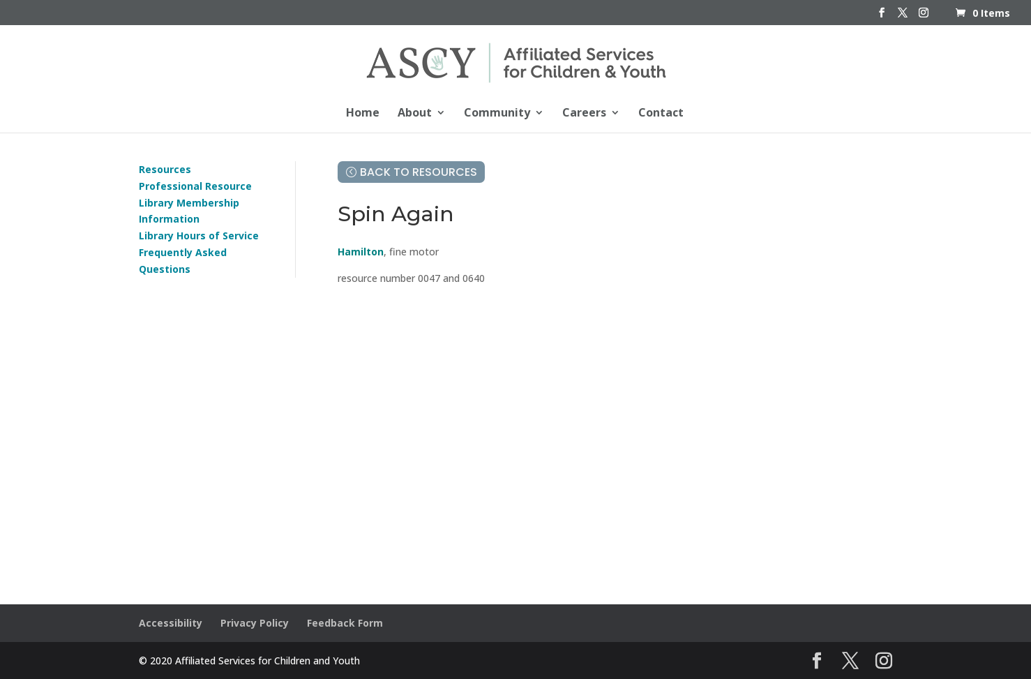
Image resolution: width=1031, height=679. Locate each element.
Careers (584, 113)
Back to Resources (418, 172)
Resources (165, 169)
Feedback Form (345, 622)
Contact (661, 113)
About (415, 113)
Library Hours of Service (199, 235)
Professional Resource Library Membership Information (195, 202)
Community (497, 113)
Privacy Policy (254, 622)
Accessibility (170, 622)
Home (362, 113)
